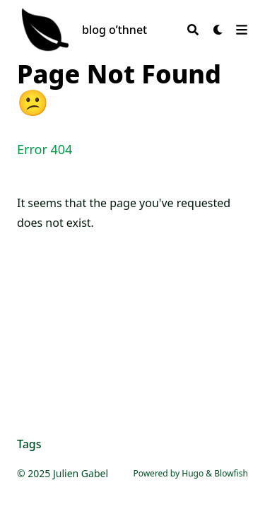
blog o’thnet (114, 29)
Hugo (193, 473)
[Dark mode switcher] (218, 29)
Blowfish (231, 473)
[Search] (193, 29)
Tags (29, 444)
